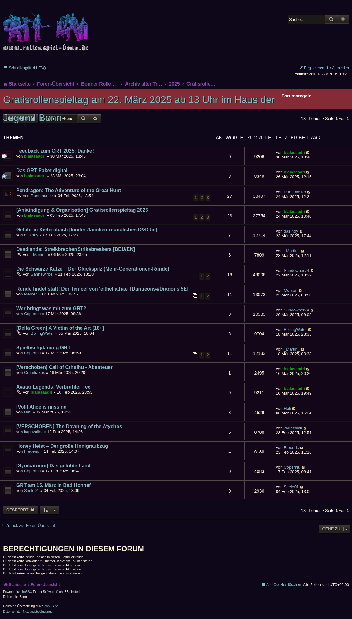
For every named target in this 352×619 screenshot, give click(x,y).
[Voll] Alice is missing (41, 406)
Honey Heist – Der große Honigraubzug (62, 446)
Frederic (31, 451)
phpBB (25, 591)
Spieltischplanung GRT (43, 347)
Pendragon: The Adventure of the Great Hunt (68, 190)
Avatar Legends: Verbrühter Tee (53, 387)
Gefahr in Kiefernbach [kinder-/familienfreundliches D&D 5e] (86, 229)
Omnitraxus (34, 372)
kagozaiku (33, 431)
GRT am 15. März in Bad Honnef (53, 485)
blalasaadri (35, 156)
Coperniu (32, 313)
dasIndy (31, 235)
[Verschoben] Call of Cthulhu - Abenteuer (64, 367)
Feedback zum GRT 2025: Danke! (55, 151)
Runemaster (42, 195)
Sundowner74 (296, 270)
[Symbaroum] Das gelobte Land (53, 465)
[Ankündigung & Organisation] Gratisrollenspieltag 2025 (82, 210)
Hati (27, 412)
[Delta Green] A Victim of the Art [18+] (60, 328)
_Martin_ (39, 254)
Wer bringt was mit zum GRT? (51, 308)
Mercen (31, 294)
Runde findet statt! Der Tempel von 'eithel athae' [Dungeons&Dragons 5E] (102, 288)
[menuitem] (39, 68)
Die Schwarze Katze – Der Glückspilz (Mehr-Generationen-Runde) (92, 269)
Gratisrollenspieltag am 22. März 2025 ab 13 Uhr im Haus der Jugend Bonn (139, 108)
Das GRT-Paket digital (41, 170)
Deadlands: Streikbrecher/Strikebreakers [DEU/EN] (75, 249)
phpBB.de (51, 606)
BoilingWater (42, 333)
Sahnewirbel (42, 274)
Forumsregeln (296, 95)
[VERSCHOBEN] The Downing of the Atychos (69, 426)
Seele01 (31, 490)
